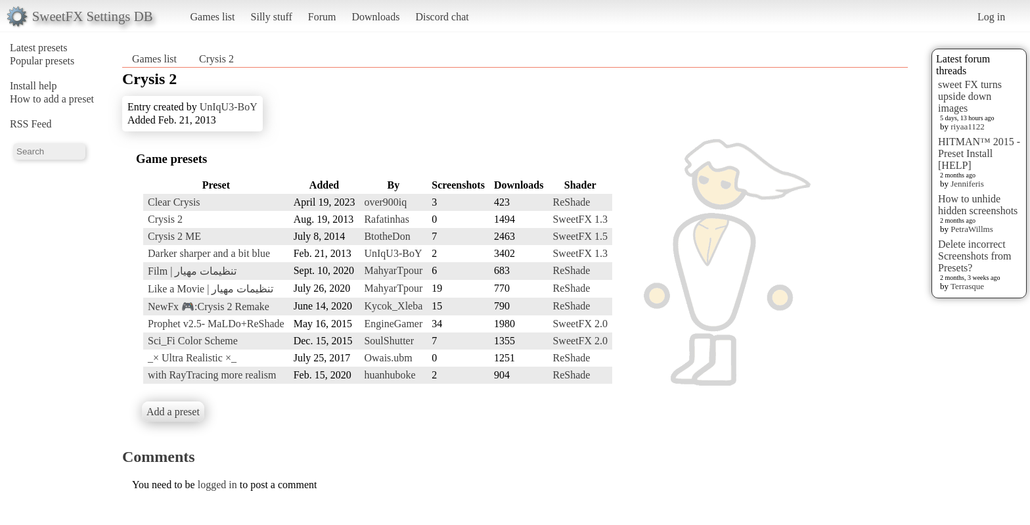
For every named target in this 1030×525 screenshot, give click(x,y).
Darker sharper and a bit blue (209, 253)
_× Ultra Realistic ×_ (192, 357)
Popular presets (42, 60)
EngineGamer (393, 323)
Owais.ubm (388, 357)
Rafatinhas (386, 219)
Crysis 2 (216, 58)
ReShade (571, 202)
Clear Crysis (174, 202)
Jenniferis (967, 184)
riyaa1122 (968, 126)
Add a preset (173, 411)
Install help (33, 85)
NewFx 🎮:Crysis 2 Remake (208, 306)
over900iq (385, 202)
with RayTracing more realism (212, 374)
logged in (217, 484)
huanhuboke (389, 374)
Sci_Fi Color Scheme (193, 340)
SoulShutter (389, 340)
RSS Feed (31, 123)
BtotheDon (387, 236)
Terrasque (967, 286)
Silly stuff (271, 16)
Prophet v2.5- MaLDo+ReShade (216, 323)
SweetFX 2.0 (580, 323)
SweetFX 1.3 (580, 219)
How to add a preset (52, 98)
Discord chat (441, 16)
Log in (991, 16)
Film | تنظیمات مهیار (192, 271)
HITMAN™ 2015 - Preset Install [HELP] (979, 153)
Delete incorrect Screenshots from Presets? (975, 256)
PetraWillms (972, 229)
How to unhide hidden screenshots (978, 204)
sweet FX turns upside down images (970, 96)
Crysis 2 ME (174, 236)
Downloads (375, 16)
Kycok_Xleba (393, 305)
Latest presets (39, 47)
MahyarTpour (393, 270)
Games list (212, 16)
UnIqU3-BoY (229, 106)
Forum (322, 16)
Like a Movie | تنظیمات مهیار (210, 288)
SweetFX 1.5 (580, 236)
